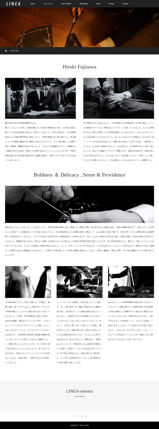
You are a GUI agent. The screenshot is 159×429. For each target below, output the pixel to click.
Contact (125, 4)
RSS (86, 416)
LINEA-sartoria (79, 391)
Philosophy (84, 4)
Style (98, 4)
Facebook (73, 416)
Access (111, 4)
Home (33, 4)
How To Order (66, 4)
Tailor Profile (48, 4)
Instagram (77, 416)
